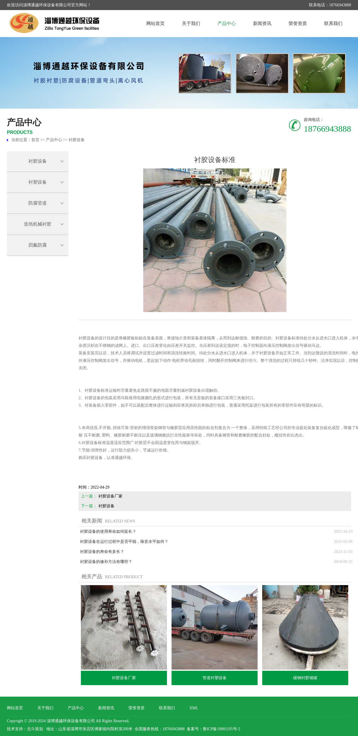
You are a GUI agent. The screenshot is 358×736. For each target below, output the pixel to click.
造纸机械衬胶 (37, 224)
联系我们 (333, 23)
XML (193, 708)
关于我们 (191, 23)
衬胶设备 (77, 140)
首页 (35, 140)
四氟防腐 (37, 245)
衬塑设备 (37, 182)
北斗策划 (35, 729)
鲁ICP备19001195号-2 (221, 729)
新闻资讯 (262, 23)
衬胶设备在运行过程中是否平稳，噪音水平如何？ (124, 541)
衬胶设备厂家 (110, 496)
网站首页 (155, 23)
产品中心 (226, 23)
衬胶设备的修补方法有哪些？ (106, 562)
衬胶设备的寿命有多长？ (102, 551)
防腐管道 (37, 203)
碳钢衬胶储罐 (305, 678)
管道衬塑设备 (215, 678)
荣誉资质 (298, 23)
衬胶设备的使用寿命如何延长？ (108, 531)
